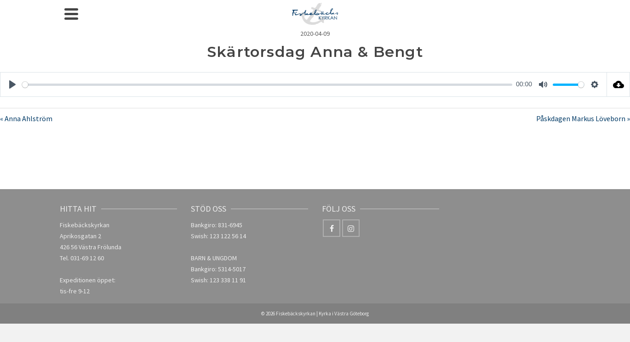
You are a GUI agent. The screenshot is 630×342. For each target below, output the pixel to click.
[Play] (12, 84)
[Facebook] (331, 228)
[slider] (267, 84)
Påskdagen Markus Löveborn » (583, 118)
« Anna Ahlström (26, 118)
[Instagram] (351, 228)
